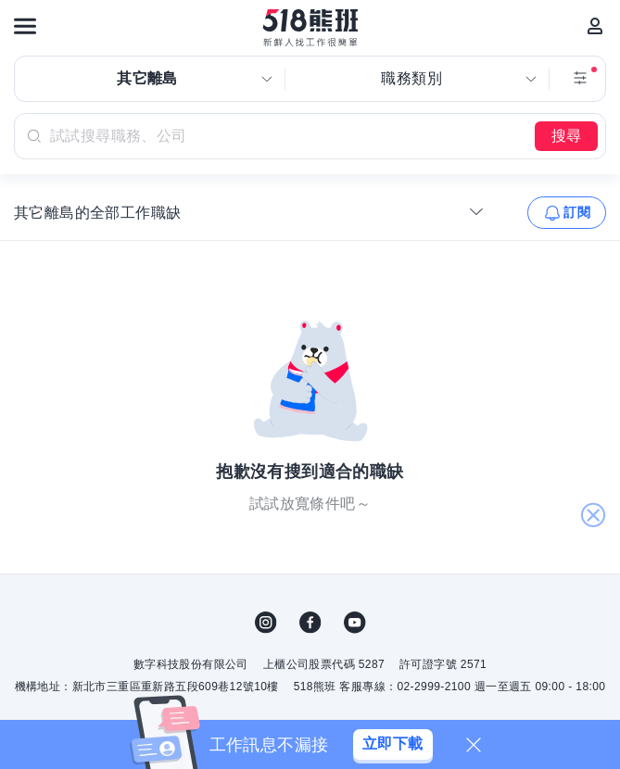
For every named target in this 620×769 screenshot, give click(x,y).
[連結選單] (25, 26)
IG (266, 622)
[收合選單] (476, 211)
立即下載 (393, 743)
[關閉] (474, 745)
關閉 (593, 516)
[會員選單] (595, 26)
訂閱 (576, 212)
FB (310, 622)
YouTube (355, 622)
